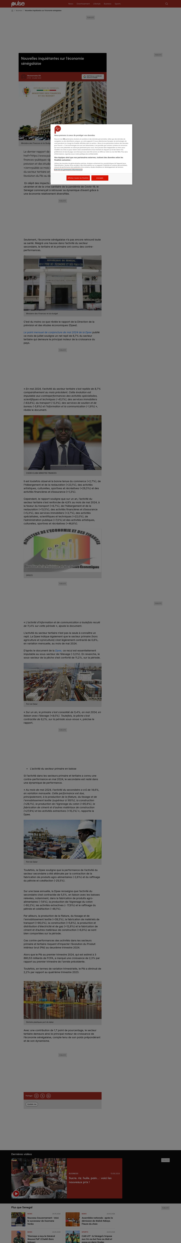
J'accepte (99, 178)
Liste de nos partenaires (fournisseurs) (68, 170)
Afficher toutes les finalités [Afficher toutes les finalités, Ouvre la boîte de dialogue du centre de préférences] (78, 178)
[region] (91, 154)
